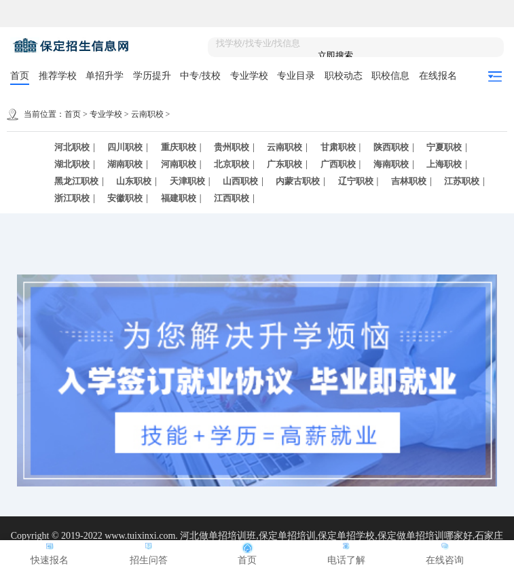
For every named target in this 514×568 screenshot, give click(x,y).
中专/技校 (200, 76)
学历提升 (152, 76)
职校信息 (390, 76)
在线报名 (438, 76)
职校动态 (344, 76)
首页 (19, 76)
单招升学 (105, 76)
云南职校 (147, 114)
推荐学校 (58, 76)
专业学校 (249, 76)
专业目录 (296, 76)
